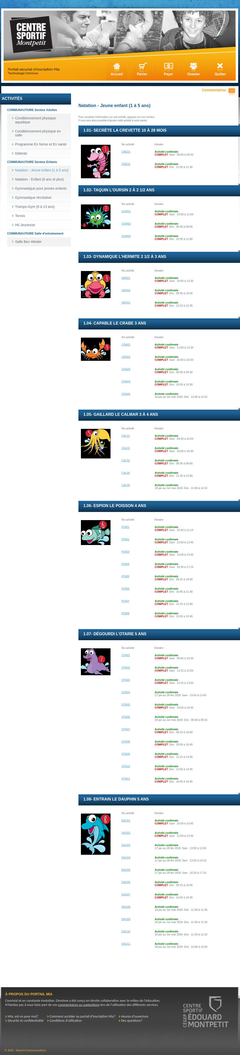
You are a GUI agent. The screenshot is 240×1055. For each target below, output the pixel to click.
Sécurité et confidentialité (26, 1021)
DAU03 (126, 845)
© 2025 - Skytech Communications (25, 1050)
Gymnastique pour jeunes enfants (41, 188)
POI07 (125, 601)
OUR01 (126, 211)
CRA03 (126, 369)
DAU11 (126, 943)
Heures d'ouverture (134, 1016)
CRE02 (126, 164)
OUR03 (126, 236)
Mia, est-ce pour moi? (23, 1016)
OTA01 (126, 655)
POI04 (125, 564)
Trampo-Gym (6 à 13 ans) (35, 207)
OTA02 (126, 667)
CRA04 (126, 381)
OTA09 (126, 753)
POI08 (125, 613)
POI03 (125, 551)
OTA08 (126, 741)
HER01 (126, 277)
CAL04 (126, 472)
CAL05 (126, 485)
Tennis (20, 216)
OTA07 (126, 729)
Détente (21, 153)
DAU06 (126, 882)
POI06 (125, 588)
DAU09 (126, 919)
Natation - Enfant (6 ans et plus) (39, 179)
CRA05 (126, 393)
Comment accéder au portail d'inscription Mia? (82, 1016)
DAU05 (126, 869)
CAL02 (126, 448)
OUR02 (126, 223)
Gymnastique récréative (33, 198)
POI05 (125, 576)
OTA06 (126, 716)
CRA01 (126, 344)
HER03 (126, 302)
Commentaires (214, 90)
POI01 (125, 527)
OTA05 (126, 704)
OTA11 (126, 778)
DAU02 (126, 832)
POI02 (125, 539)
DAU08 (126, 906)
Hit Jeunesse (25, 225)
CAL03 (126, 460)
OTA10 (126, 766)
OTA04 (126, 692)
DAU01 (126, 820)
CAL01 (126, 435)
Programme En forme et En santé (41, 144)
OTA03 (126, 679)
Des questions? (131, 1021)
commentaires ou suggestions (79, 1005)
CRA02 (126, 356)
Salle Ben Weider (28, 242)
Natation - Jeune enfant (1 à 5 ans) (41, 170)
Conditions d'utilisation (66, 1021)
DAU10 (126, 931)
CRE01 (126, 151)
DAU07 (126, 894)
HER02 (126, 290)
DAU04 (126, 857)
